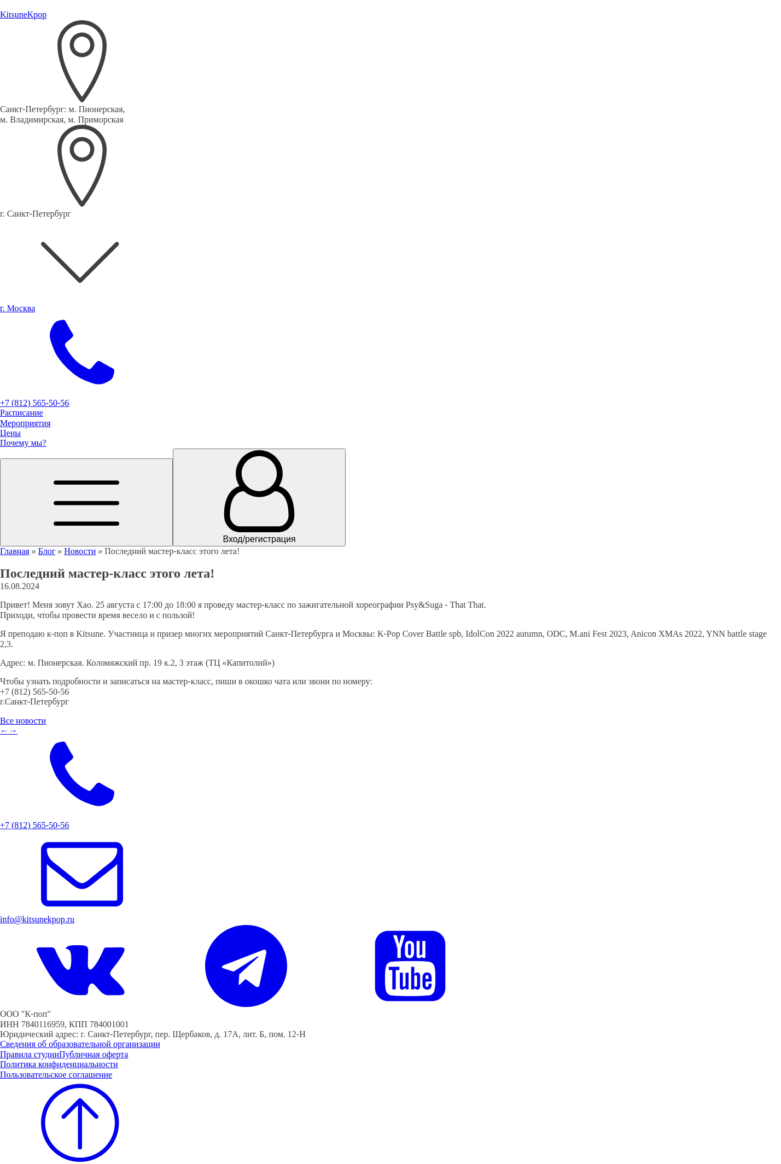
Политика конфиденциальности (59, 1064)
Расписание (21, 412)
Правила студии (29, 1054)
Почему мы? (23, 442)
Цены (10, 433)
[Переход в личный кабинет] (259, 497)
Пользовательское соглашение (56, 1074)
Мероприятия (25, 423)
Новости (80, 551)
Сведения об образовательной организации (80, 1044)
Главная (15, 551)
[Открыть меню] (86, 502)
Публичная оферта (93, 1054)
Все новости (23, 720)
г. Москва (17, 308)
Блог (47, 551)
